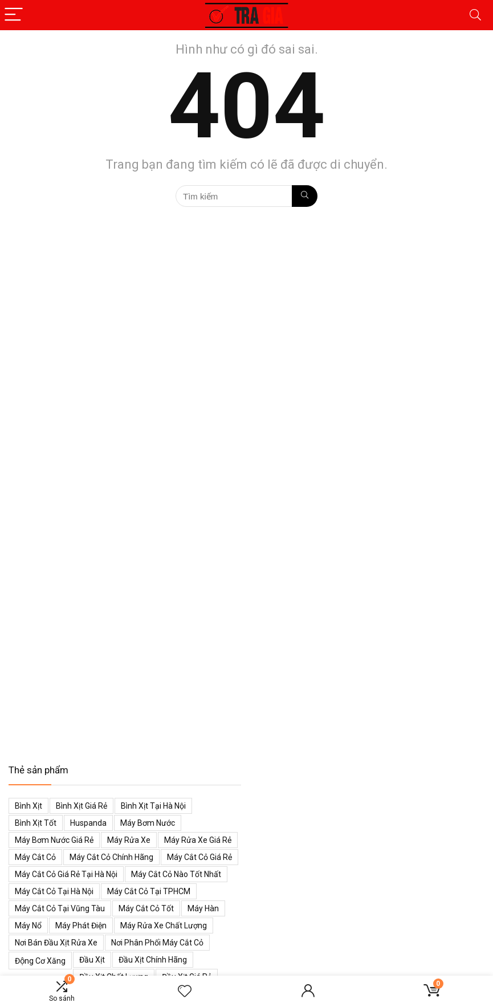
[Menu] (13, 15)
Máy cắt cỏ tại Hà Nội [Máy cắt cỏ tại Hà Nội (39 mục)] (54, 891)
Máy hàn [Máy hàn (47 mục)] (203, 908)
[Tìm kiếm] (304, 196)
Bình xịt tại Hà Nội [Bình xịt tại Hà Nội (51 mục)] (153, 805)
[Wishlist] (185, 991)
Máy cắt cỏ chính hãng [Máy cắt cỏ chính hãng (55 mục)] (111, 857)
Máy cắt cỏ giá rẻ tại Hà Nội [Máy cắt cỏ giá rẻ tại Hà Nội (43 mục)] (66, 874)
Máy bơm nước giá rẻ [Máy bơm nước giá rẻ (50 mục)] (54, 840)
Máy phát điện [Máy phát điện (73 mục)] (81, 925)
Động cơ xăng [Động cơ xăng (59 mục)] (40, 960)
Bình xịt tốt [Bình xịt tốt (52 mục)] (35, 822)
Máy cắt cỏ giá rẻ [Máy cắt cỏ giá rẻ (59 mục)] (199, 857)
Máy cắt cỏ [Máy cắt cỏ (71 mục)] (35, 857)
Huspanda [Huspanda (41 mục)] (88, 822)
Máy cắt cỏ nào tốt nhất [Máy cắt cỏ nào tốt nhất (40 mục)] (176, 874)
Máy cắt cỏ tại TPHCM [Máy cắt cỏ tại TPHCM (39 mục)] (148, 891)
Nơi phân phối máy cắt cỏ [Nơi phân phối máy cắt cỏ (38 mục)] (157, 942)
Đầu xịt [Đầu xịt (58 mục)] (92, 959)
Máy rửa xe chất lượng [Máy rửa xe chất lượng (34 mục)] (163, 925)
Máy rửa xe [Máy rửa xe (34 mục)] (128, 840)
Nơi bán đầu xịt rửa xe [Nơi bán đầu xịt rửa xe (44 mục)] (56, 942)
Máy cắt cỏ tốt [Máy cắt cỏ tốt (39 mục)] (146, 908)
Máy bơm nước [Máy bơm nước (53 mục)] (147, 822)
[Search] (475, 15)
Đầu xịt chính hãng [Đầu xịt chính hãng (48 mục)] (153, 959)
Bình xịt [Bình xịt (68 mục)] (28, 805)
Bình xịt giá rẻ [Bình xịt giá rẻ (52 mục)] (81, 805)
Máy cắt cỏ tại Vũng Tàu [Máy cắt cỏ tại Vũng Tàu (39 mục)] (60, 908)
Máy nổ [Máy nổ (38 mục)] (28, 925)
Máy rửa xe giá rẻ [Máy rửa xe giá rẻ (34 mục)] (197, 840)
